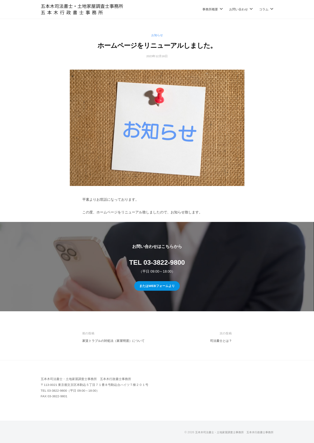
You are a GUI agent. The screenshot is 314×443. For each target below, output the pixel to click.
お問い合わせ (238, 9)
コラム (263, 9)
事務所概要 (210, 9)
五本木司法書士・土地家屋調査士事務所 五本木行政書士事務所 (231, 432)
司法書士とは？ (219, 341)
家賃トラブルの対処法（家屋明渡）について (117, 341)
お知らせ (157, 35)
